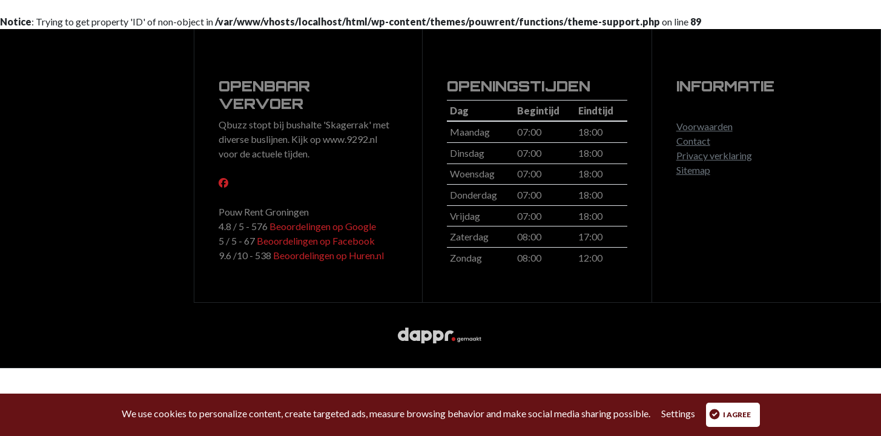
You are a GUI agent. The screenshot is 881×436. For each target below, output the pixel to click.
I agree (730, 414)
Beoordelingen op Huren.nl (327, 255)
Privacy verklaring (714, 155)
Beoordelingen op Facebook (315, 240)
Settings (678, 413)
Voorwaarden (704, 126)
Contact (693, 141)
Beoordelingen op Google (322, 226)
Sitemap (693, 170)
